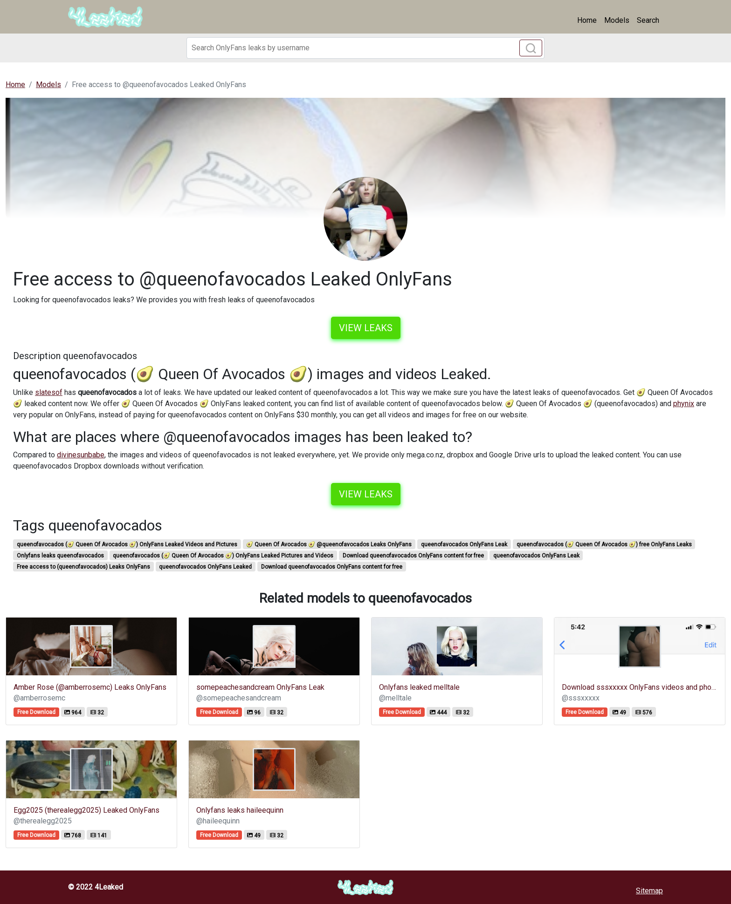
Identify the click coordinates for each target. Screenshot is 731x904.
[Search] (365, 48)
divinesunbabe (80, 454)
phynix (683, 403)
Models (616, 20)
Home (587, 20)
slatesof (48, 392)
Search (648, 20)
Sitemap (649, 890)
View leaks (366, 327)
